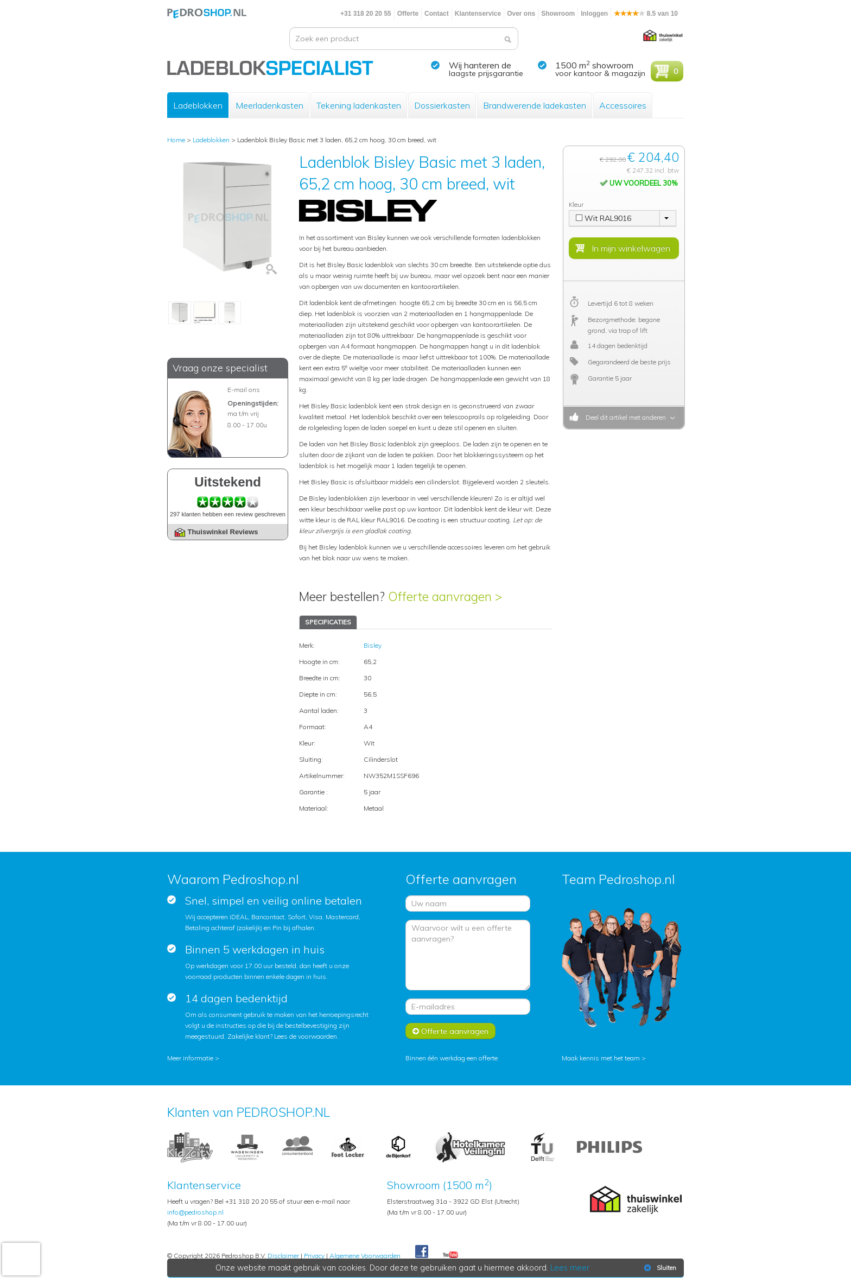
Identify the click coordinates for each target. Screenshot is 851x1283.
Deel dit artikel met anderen (624, 417)
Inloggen (594, 13)
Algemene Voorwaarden (365, 1256)
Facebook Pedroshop (421, 1252)
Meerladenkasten (269, 105)
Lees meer (570, 1268)
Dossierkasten (442, 105)
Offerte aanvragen (450, 1031)
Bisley (373, 645)
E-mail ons (243, 389)
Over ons (521, 13)
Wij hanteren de (480, 65)
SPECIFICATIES (328, 622)
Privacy (314, 1256)
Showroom (558, 13)
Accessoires (622, 105)
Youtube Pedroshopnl (450, 1255)
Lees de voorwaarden (305, 1036)
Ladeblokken (198, 105)
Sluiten (659, 1267)
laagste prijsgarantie (486, 73)
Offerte (407, 13)
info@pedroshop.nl (195, 1212)
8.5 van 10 (646, 13)
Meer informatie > (193, 1058)
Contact (436, 13)
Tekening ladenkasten (358, 105)
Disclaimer (283, 1256)
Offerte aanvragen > (445, 596)
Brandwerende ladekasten (534, 105)
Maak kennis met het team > (604, 1058)
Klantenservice (478, 13)
